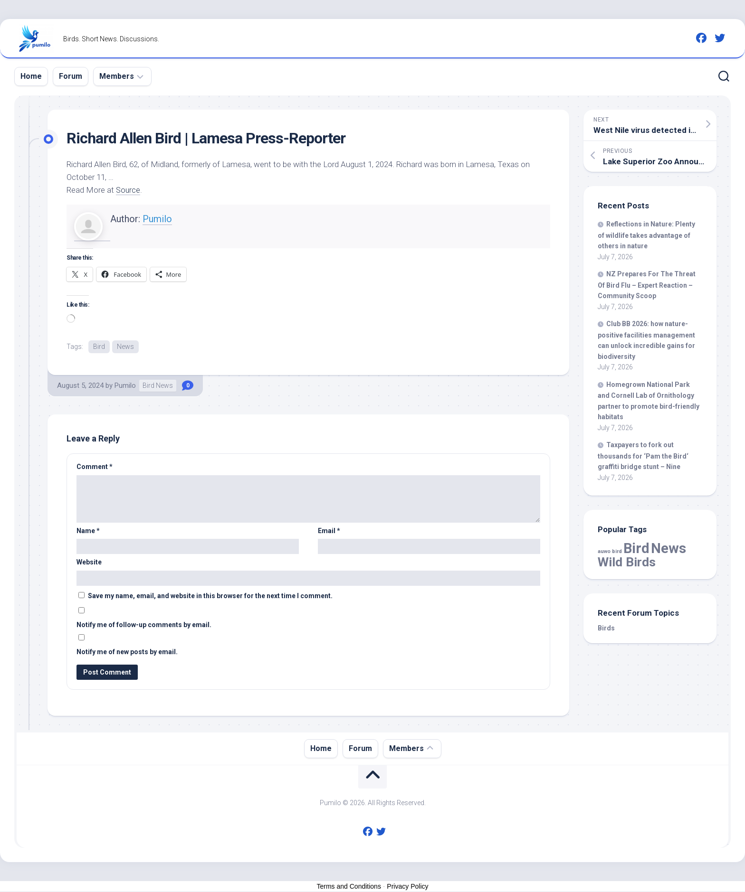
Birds (606, 628)
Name (88, 531)
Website (89, 562)
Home (31, 76)
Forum (70, 76)
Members (116, 76)
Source (128, 190)
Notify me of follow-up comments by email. (143, 625)
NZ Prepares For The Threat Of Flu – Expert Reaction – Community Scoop (647, 285)
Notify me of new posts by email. (127, 652)
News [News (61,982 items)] (668, 548)
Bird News (158, 386)
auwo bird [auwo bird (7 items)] (610, 551)
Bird (99, 346)
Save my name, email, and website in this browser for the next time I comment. (210, 596)
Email (329, 531)
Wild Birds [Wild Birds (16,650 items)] (627, 561)
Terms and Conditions (349, 887)
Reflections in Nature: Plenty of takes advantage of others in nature (646, 235)
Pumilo (157, 219)
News (125, 346)
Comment (94, 467)
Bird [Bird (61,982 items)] (636, 548)
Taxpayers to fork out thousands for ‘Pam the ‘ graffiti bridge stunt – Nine (643, 455)
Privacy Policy (407, 887)
